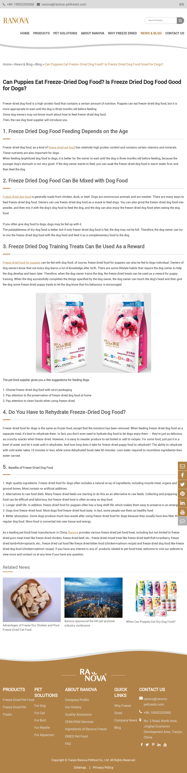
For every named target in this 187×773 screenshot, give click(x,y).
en (179, 4)
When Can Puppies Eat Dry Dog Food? (150, 621)
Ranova (73, 532)
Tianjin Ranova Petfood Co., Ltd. (88, 760)
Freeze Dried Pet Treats (14, 710)
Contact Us (174, 33)
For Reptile (42, 727)
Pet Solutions (65, 33)
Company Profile (77, 700)
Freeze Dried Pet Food (18, 700)
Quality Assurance (78, 714)
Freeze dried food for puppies (22, 262)
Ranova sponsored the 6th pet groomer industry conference (89, 623)
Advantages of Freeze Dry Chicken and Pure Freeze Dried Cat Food (31, 627)
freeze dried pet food (61, 147)
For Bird (40, 720)
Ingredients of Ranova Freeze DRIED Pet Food (86, 732)
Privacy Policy (103, 767)
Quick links (120, 692)
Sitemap (80, 767)
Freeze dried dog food (17, 197)
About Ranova (92, 33)
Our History (73, 707)
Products (41, 33)
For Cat (39, 713)
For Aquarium (44, 735)
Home (25, 33)
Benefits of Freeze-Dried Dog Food (30, 468)
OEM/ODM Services (79, 722)
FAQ (68, 744)
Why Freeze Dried (122, 33)
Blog (38, 64)
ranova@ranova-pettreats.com (61, 4)
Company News (125, 720)
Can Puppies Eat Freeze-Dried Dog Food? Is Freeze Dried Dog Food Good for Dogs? (104, 64)
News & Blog (151, 33)
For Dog (40, 706)
